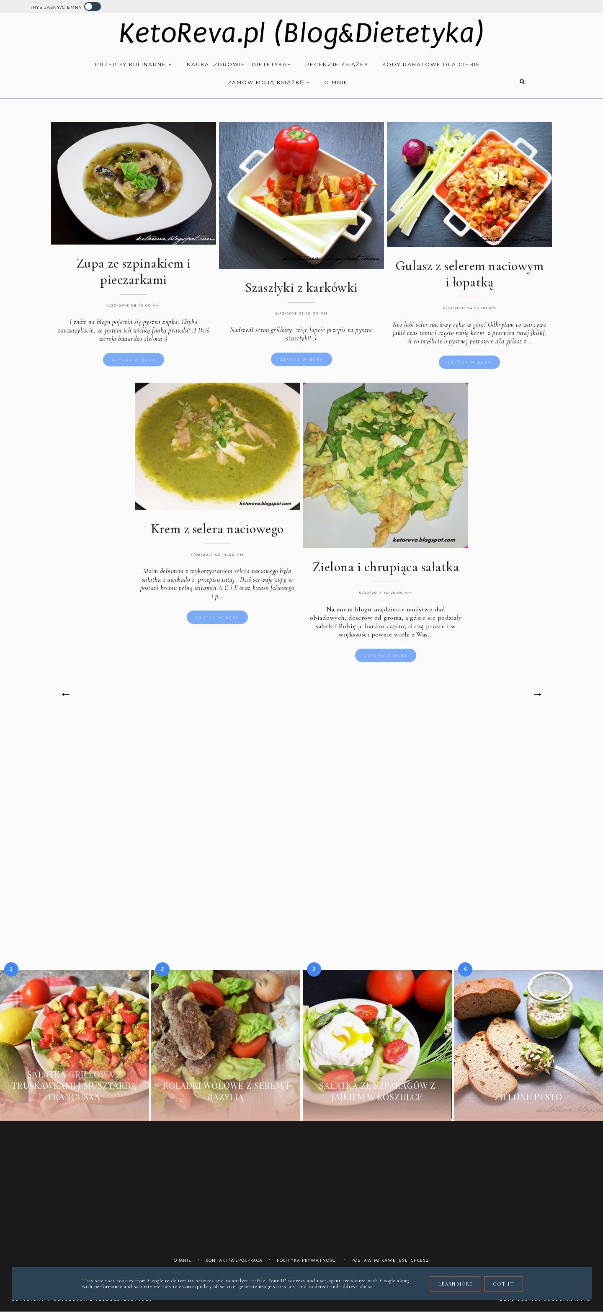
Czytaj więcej (133, 360)
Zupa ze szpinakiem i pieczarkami (133, 271)
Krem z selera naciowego (217, 530)
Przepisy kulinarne (134, 64)
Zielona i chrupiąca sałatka (385, 568)
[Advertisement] (301, 791)
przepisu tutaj (215, 581)
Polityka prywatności (307, 1260)
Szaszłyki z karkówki (301, 287)
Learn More (455, 1284)
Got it (503, 1284)
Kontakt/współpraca (234, 1260)
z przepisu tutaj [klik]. (517, 333)
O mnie (336, 82)
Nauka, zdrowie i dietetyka (239, 64)
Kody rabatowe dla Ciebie (431, 64)
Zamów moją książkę (269, 82)
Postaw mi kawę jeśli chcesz (390, 1260)
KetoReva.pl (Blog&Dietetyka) (301, 33)
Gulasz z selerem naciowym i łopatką (469, 274)
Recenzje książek (336, 64)
